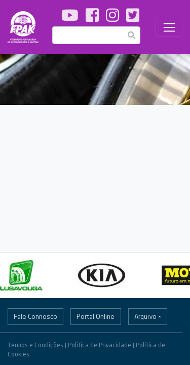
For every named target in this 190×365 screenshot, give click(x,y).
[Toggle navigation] (169, 27)
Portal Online (96, 316)
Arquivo (145, 316)
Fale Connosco (35, 316)
